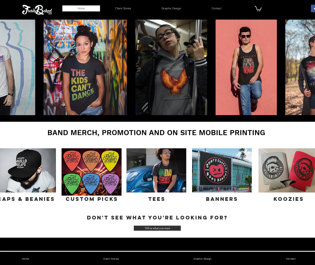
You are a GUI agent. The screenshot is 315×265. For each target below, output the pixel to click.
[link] (258, 8)
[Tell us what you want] (157, 228)
